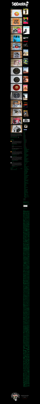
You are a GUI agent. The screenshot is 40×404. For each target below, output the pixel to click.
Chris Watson (25, 237)
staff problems (27, 358)
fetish (25, 259)
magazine (23, 295)
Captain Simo (26, 233)
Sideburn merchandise (26, 350)
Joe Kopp (28, 285)
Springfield (24, 357)
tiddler (25, 368)
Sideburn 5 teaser (24, 345)
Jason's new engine (25, 172)
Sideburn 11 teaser (25, 339)
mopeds (27, 303)
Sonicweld (25, 355)
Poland (26, 318)
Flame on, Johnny (25, 163)
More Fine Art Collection (26, 192)
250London (24, 212)
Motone (25, 304)
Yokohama (27, 385)
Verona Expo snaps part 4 (26, 155)
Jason (27, 283)
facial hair (27, 258)
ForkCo (27, 262)
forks (28, 262)
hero (27, 274)
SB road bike (27, 334)
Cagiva (28, 232)
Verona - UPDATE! (25, 167)
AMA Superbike (28, 216)
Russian (25, 330)
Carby (12, 145)
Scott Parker (28, 335)
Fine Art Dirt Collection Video (26, 175)
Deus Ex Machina (27, 246)
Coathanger (25, 157)
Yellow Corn (25, 385)
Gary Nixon (27, 265)
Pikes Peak (27, 317)
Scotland (26, 335)
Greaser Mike (27, 270)
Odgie (25, 311)
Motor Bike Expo (27, 304)
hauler (28, 272)
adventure (26, 213)
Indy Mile (25, 280)
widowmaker (28, 380)
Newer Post (11, 168)
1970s (25, 211)
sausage (23, 334)
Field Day (28, 259)
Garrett (23, 265)
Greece (28, 270)
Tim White (28, 368)
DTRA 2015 (28, 253)
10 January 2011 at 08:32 (14, 160)
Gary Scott (28, 265)
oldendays (24, 312)
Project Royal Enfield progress (26, 149)
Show (26, 338)
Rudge (23, 330)
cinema (27, 237)
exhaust (23, 258)
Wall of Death (28, 378)
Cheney (23, 236)
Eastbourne (24, 255)
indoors (24, 280)
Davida (27, 244)
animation (28, 217)
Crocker (27, 241)
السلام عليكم (26, 386)
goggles (28, 268)
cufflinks (28, 241)
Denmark (27, 245)
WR (27, 382)
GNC (27, 267)
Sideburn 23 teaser (25, 343)
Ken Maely (24, 287)
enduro (25, 257)
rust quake (27, 330)
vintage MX (27, 377)
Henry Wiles (26, 274)
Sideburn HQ (25, 348)
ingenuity (27, 280)
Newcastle (25, 308)
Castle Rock (27, 234)
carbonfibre (28, 233)
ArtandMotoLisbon (25, 219)
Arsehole (25, 174)
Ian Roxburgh (28, 278)
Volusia (28, 377)
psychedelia (28, 320)
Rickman (25, 325)
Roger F (24, 327)
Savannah (25, 334)
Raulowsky (25, 322)
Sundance (28, 362)
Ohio (28, 311)
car (27, 233)
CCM (28, 234)
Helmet (24, 274)
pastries (23, 315)
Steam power (25, 164)
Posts (24, 205)
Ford (26, 262)
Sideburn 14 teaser (24, 340)
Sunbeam (23, 362)
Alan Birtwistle (26, 215)
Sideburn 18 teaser (25, 341)
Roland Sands (26, 327)
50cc (28, 212)
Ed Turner (25, 255)
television (23, 366)
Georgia (26, 266)
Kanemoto (28, 286)
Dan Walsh (27, 242)
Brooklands (24, 229)
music (24, 306)
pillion (28, 317)
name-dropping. (25, 307)
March (24, 146)
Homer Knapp (28, 275)
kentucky (28, 287)
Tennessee (26, 366)
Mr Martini (27, 305)
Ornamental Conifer (25, 313)
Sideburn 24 (28, 343)
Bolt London (25, 225)
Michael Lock (28, 300)
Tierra (26, 368)
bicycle (24, 223)
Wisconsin (24, 381)
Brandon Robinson (24, 227)
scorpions (25, 335)
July (24, 143)
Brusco (25, 229)
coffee (24, 238)
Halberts (28, 271)
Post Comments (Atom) (15, 169)
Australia (24, 220)
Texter (28, 366)
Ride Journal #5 (25, 160)
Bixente (25, 224)
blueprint (27, 224)
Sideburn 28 (24, 344)
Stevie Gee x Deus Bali (26, 177)
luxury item (25, 294)
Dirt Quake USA (27, 249)
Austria (26, 220)
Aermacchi (28, 213)
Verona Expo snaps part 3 (26, 158)
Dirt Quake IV (24, 249)
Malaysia (27, 295)
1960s (23, 211)
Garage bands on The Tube (26, 166)
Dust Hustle (27, 254)
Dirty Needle (28, 250)
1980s (26, 211)
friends (25, 263)
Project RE (27, 320)
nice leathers (27, 308)
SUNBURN (26, 362)
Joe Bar (26, 285)
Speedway (26, 356)
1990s (27, 211)
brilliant (23, 228)
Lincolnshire (28, 292)
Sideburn (27, 338)
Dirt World (26, 250)
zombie (24, 386)
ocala (23, 311)
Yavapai (23, 385)
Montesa (25, 303)
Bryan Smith (27, 229)
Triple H (26, 371)
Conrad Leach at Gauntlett (26, 195)
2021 (24, 132)
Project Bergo (24, 320)
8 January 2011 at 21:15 (14, 144)
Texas (27, 366)
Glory (25, 267)
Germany (28, 266)
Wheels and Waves (25, 380)
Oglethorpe (27, 311)
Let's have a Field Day (26, 189)
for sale (25, 262)
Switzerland (26, 364)
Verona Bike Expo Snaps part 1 (26, 161)
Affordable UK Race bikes (26, 154)
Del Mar (26, 245)
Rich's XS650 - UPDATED (26, 183)
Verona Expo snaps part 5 (26, 151)
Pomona (27, 318)
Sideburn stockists (27, 351)
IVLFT (24, 282)
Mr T (28, 305)
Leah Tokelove (24, 291)
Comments (24, 206)
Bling (26, 224)
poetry (24, 318)
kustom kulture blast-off (27, 290)
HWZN (25, 278)
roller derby (28, 327)
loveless (12, 140)
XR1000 (25, 383)
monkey (23, 303)
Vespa (23, 376)
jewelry (23, 285)
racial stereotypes (27, 321)
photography (24, 317)
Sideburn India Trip (28, 348)
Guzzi (25, 271)
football (23, 262)
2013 (24, 137)
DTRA (23, 253)
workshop (26, 382)
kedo (23, 287)
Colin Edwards (26, 238)
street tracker (27, 360)
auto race (28, 220)
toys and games (27, 370)
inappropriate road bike (26, 279)
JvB (27, 286)
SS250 (25, 358)
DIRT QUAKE (25, 248)
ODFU (24, 311)
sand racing (27, 333)
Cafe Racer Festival (26, 232)
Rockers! (25, 186)
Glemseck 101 (24, 267)
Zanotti (23, 386)
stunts (27, 361)
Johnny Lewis (25, 286)
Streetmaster (24, 361)
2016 (24, 135)
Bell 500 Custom (25, 178)
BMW (28, 224)
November (25, 140)
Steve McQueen (25, 359)
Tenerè (25, 366)
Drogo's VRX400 (25, 148)
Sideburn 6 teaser (27, 345)
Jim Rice (25, 285)
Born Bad (20, 135)
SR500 (24, 358)
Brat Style (27, 227)
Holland (25, 275)
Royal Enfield (27, 329)
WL (26, 381)
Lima (26, 292)
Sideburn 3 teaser (26, 344)
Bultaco (26, 230)
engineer (26, 257)
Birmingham (24, 224)
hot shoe (27, 277)
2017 (24, 134)
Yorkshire (28, 385)
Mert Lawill (26, 299)
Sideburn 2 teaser (25, 342)
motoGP (24, 304)
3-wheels (25, 212)
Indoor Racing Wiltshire (26, 171)
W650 (23, 378)
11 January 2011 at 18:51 (14, 166)
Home (16, 168)
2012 (24, 138)
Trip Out (23, 371)
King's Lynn (25, 288)
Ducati (25, 254)
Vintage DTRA (24, 377)
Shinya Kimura (24, 338)
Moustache (24, 305)
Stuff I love (26, 361)
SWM (27, 364)
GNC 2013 (28, 267)
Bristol (26, 228)
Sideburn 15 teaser (28, 340)
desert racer (24, 246)
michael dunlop (26, 300)
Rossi (23, 329)
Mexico (23, 300)
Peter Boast (26, 316)
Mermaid (24, 299)
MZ (23, 307)
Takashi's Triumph (25, 152)
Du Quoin (24, 254)
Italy (23, 282)
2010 (24, 198)
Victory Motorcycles (28, 376)
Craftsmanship (24, 241)
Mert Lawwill (28, 299)
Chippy (27, 236)
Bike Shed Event (28, 223)
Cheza (25, 236)
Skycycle (25, 354)
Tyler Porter (25, 373)
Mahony (25, 295)
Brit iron (27, 228)
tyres (26, 373)
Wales (26, 378)
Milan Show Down (27, 301)
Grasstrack (24, 270)
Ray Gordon (27, 322)
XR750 (28, 383)
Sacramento (28, 331)
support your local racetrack (27, 363)
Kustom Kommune (24, 290)
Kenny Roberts (27, 287)
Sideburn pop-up (28, 350)
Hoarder (23, 275)
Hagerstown (27, 271)
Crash (26, 241)
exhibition (25, 258)
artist (27, 219)
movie (25, 305)
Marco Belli (26, 296)
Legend (28, 291)
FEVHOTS (27, 259)
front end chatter (27, 263)
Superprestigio (24, 363)
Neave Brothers (28, 307)
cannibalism (24, 233)
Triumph (28, 371)
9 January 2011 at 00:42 (14, 149)
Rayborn (28, 322)
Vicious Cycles (25, 376)
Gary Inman (25, 265)
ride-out (28, 325)
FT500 (28, 263)
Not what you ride (26, 309)
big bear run (25, 223)
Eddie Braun (27, 255)
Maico (26, 295)
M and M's (28, 294)
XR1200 (27, 383)
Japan (23, 283)
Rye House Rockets (25, 331)
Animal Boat (26, 217)
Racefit (23, 321)
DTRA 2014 (26, 253)
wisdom (25, 381)
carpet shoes (24, 234)
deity (25, 245)
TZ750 (27, 373)
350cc (27, 212)
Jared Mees (26, 283)
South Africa (27, 355)
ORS (27, 313)
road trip (27, 326)
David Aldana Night (25, 244)
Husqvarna (24, 278)
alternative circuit (24, 216)
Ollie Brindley (26, 312)
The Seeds (24, 367)
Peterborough (28, 316)
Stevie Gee (28, 359)
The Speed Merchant (26, 367)
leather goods (27, 291)
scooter (23, 335)
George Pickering (24, 266)
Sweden (24, 364)
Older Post (21, 168)
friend (23, 263)
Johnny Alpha (16, 134)
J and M (26, 282)
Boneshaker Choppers (27, 225)
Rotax (24, 329)
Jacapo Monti (28, 282)
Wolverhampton (28, 381)
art (23, 219)
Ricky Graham (27, 325)
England (28, 257)
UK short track (26, 373)
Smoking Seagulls (27, 354)
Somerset (23, 355)
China (26, 236)
